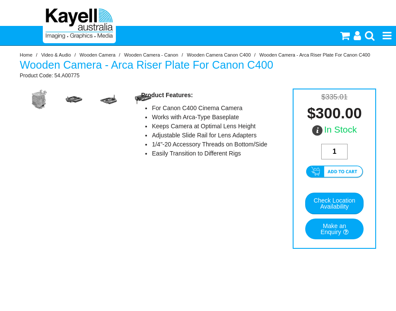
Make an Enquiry (333, 228)
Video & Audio (56, 54)
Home (26, 54)
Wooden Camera (97, 54)
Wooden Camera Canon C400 (219, 54)
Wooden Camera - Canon (151, 54)
